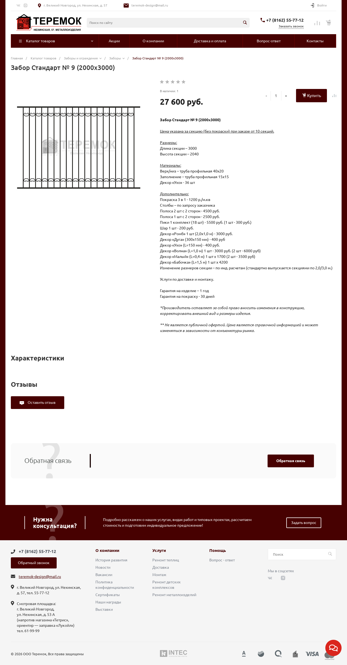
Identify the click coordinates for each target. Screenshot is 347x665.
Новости (102, 567)
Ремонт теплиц (165, 560)
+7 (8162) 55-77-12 (285, 20)
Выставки (104, 609)
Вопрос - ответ (222, 560)
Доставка (160, 567)
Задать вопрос (303, 522)
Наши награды (108, 602)
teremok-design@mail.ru (149, 5)
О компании (107, 550)
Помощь (217, 550)
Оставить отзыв (41, 402)
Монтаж (159, 575)
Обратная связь (290, 461)
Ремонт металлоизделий (174, 595)
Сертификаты (107, 595)
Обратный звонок (34, 563)
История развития (111, 560)
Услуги (159, 550)
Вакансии (103, 575)
